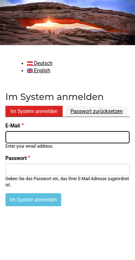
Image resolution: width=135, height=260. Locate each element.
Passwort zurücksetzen (97, 111)
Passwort (16, 158)
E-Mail (12, 126)
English (38, 70)
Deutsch (40, 63)
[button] (10, 22)
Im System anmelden (34, 111)
